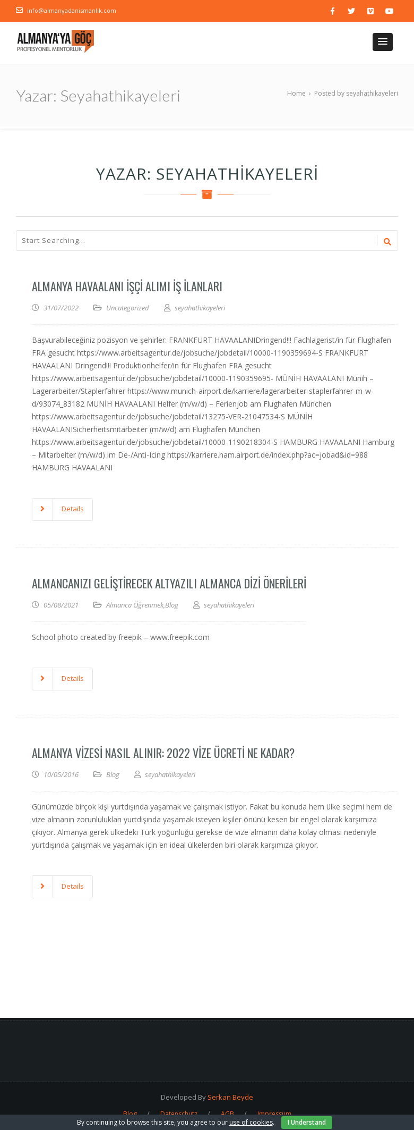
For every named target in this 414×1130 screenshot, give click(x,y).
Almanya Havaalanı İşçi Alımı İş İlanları (127, 285)
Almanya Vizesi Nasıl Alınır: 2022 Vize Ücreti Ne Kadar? (163, 752)
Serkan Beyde (230, 1097)
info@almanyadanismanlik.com (71, 10)
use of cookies (251, 1122)
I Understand (307, 1122)
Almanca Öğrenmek (134, 605)
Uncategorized (127, 308)
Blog (171, 605)
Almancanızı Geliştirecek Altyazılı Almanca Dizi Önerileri (169, 583)
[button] (383, 42)
